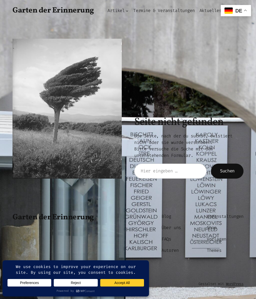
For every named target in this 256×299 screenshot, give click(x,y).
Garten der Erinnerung (53, 10)
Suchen (227, 171)
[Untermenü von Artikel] (127, 10)
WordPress (235, 284)
